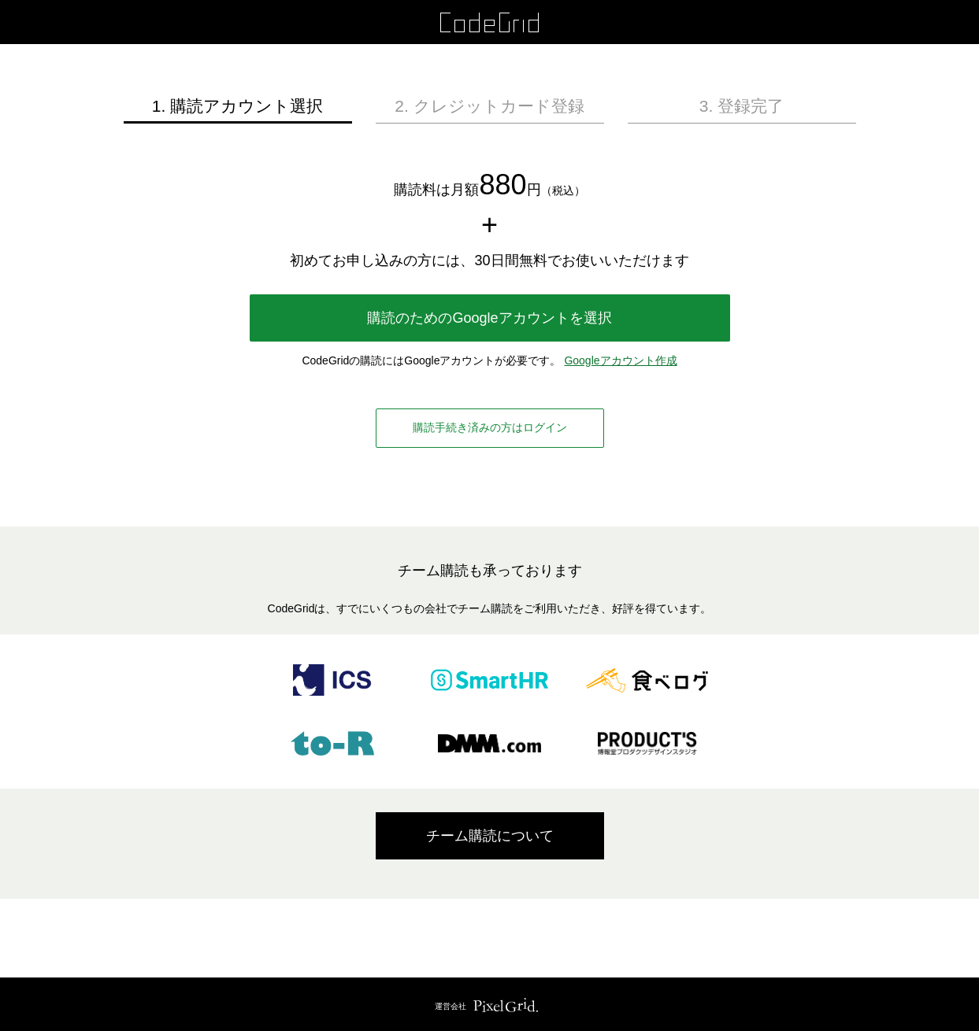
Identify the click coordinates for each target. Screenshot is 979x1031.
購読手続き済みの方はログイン (490, 427)
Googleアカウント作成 (620, 360)
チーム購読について (490, 836)
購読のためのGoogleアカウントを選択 (489, 318)
